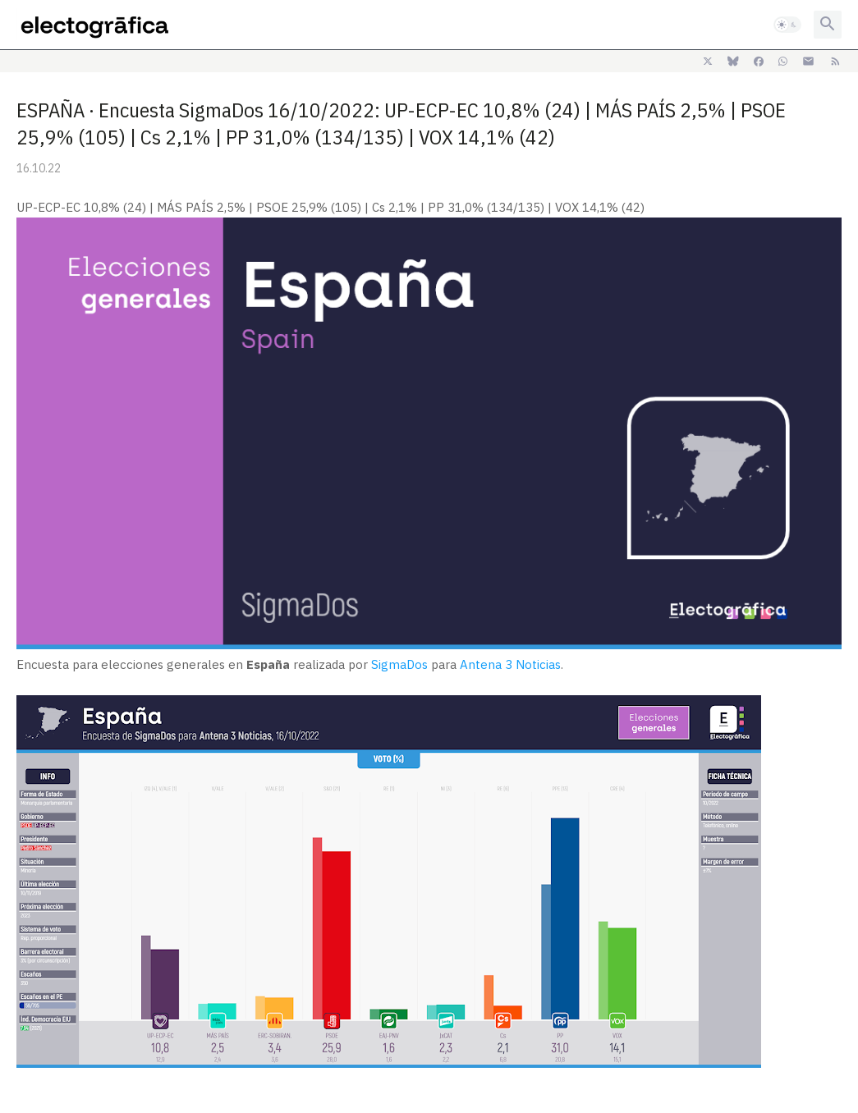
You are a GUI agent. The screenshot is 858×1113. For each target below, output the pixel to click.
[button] (787, 24)
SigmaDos (399, 664)
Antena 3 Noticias (510, 664)
